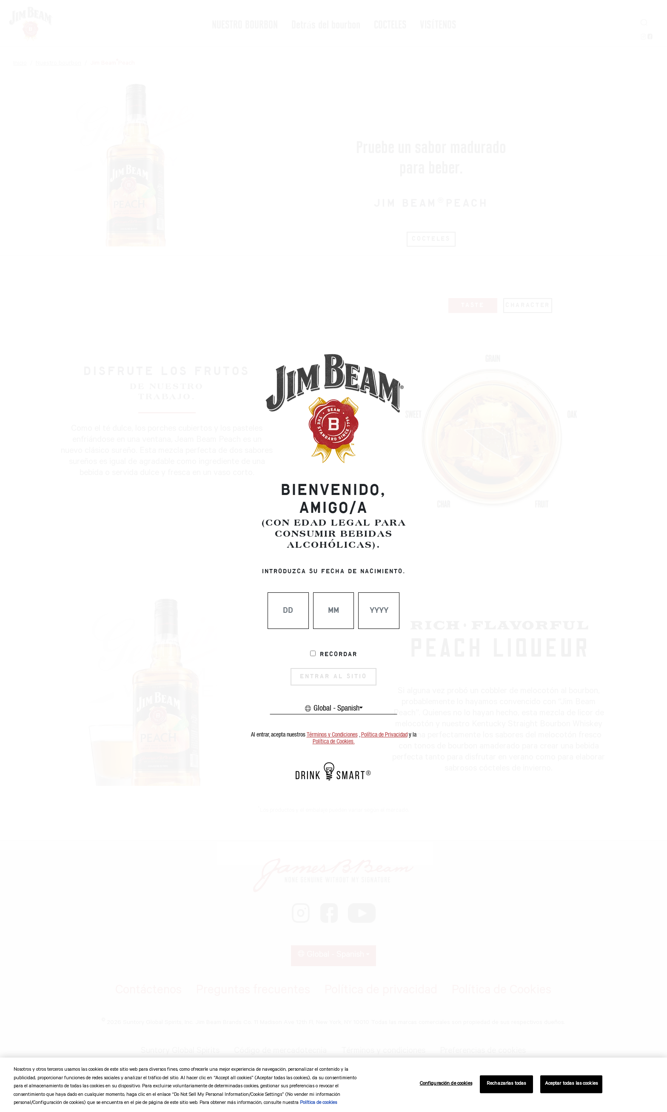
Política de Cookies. (334, 741)
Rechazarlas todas (506, 1084)
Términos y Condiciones (332, 734)
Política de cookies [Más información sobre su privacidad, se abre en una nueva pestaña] (318, 1103)
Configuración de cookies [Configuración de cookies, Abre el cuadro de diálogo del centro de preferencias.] (446, 1084)
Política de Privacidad (384, 734)
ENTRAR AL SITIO (333, 677)
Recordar (338, 654)
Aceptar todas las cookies (571, 1084)
